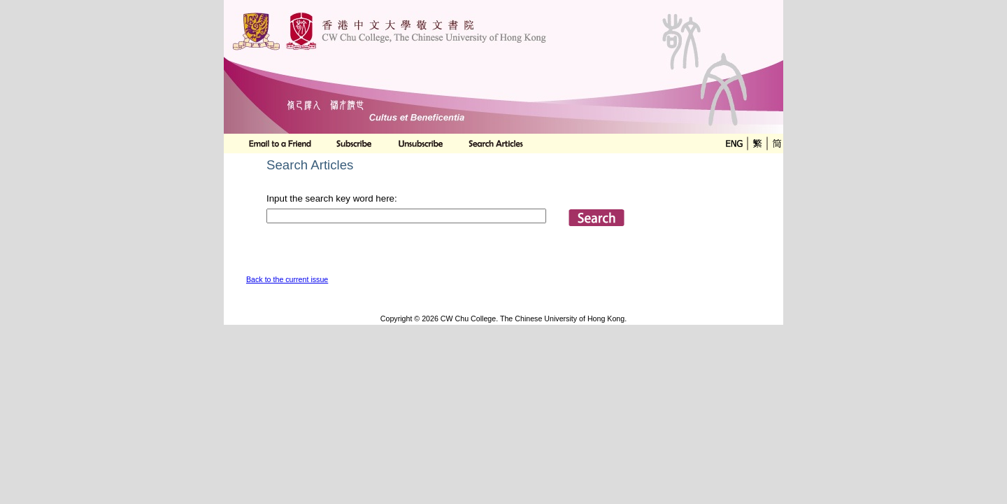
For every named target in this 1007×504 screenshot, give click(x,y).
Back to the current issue (287, 279)
